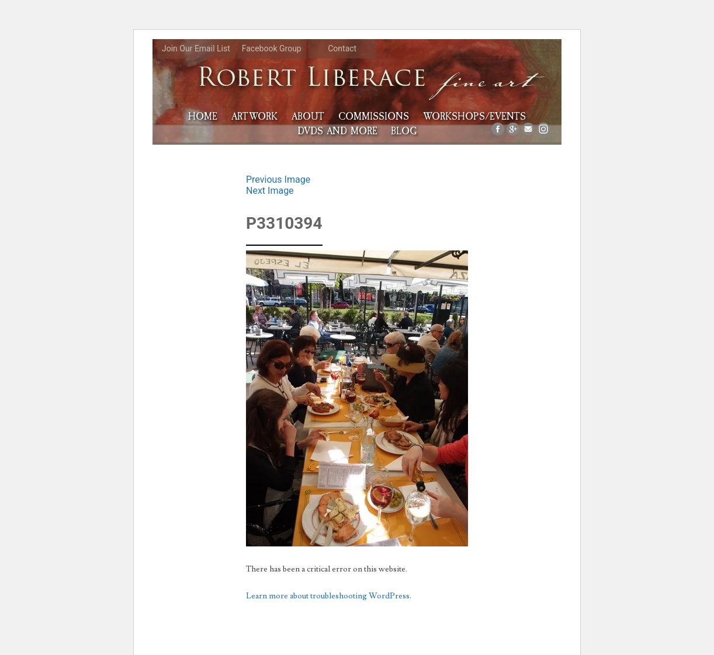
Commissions (373, 116)
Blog (404, 131)
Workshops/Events (474, 116)
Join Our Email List (196, 48)
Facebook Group (271, 48)
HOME (202, 116)
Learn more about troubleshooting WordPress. (328, 596)
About (308, 116)
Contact (342, 48)
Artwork (254, 116)
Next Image (270, 190)
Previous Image (278, 179)
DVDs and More (337, 131)
